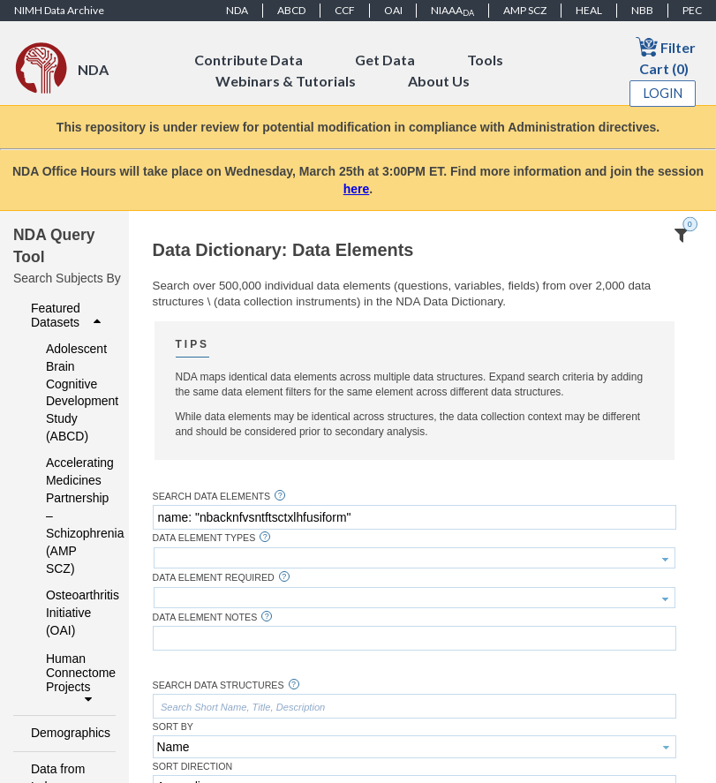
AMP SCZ (524, 10)
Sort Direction (193, 767)
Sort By (173, 727)
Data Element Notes (205, 617)
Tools (485, 59)
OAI (393, 10)
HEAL (589, 10)
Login (663, 93)
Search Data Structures (218, 685)
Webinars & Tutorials (285, 80)
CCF (345, 10)
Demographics (68, 733)
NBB (642, 10)
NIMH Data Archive (59, 10)
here (356, 189)
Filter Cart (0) (666, 56)
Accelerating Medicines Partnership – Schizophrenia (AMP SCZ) (69, 515)
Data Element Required (214, 578)
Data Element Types (204, 538)
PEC (692, 10)
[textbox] (414, 517)
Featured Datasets (68, 315)
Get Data (385, 59)
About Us (439, 80)
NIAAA (452, 11)
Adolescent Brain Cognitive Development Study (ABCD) (69, 393)
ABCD (291, 10)
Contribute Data (248, 59)
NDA (237, 10)
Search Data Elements (212, 496)
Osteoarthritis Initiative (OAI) (69, 612)
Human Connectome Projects (75, 678)
